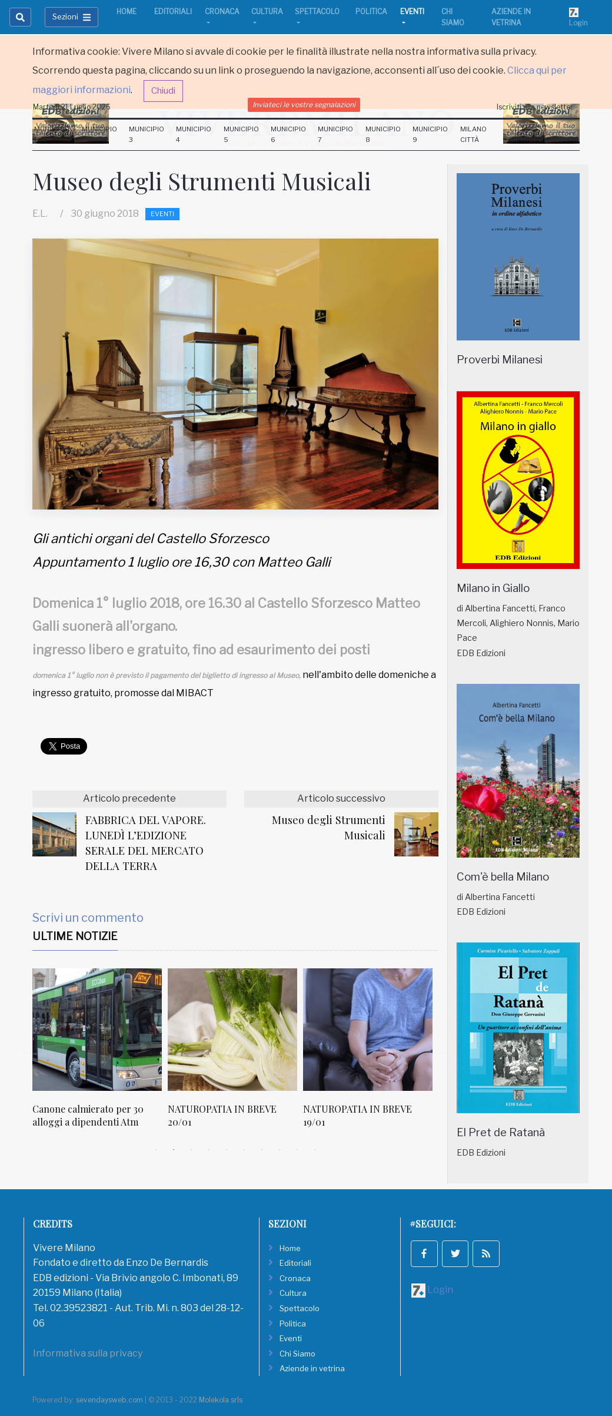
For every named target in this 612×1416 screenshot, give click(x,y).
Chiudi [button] (163, 90)
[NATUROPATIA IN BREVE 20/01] (232, 1029)
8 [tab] (279, 1150)
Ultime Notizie (75, 936)
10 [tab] (315, 1150)
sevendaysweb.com (109, 1399)
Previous (23, 1054)
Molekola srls (220, 1399)
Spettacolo (317, 11)
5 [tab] (226, 1150)
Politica (371, 11)
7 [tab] (262, 1150)
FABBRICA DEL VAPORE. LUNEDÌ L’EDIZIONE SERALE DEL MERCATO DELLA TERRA (145, 842)
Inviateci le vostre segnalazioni (303, 104)
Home (127, 11)
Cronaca (222, 11)
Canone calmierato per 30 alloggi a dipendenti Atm (88, 1115)
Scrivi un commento (88, 918)
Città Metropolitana (538, 134)
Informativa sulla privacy (87, 1353)
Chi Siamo (452, 17)
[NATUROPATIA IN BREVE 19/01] (368, 1029)
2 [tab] (173, 1150)
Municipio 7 (335, 134)
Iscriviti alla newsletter (535, 106)
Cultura (267, 11)
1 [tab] (156, 1150)
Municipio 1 (51, 134)
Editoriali (173, 11)
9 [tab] (297, 1150)
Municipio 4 (193, 134)
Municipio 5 (241, 134)
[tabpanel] (100, 1054)
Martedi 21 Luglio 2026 (72, 106)
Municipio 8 (383, 134)
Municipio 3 (146, 134)
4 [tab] (209, 1150)
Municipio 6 (288, 134)
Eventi (412, 11)
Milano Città (473, 134)
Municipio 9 (430, 134)
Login (578, 17)
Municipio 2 (99, 134)
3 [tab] (191, 1150)
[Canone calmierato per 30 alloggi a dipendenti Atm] (97, 1029)
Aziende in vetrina (511, 17)
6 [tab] (244, 1150)
